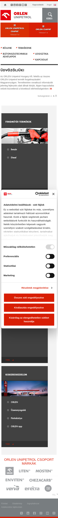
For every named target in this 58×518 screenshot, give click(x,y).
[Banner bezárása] (53, 194)
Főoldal (4, 504)
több (7, 360)
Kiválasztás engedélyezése (29, 307)
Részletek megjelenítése (35, 287)
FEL (54, 495)
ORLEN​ (14, 402)
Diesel (13, 157)
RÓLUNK (7, 48)
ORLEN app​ (16, 426)
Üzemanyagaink (18, 410)
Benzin (14, 149)
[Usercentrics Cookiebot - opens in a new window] (36, 194)
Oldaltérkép (17, 504)
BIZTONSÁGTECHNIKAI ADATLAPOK (15, 55)
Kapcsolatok (37, 5)
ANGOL (49, 5)
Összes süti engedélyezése (29, 297)
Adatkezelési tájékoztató (11, 507)
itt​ (51, 88)
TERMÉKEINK (25, 48)
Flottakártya (16, 418)
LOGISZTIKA (41, 53)
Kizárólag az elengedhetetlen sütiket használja (29, 319)
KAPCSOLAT (41, 59)
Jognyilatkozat (33, 504)
